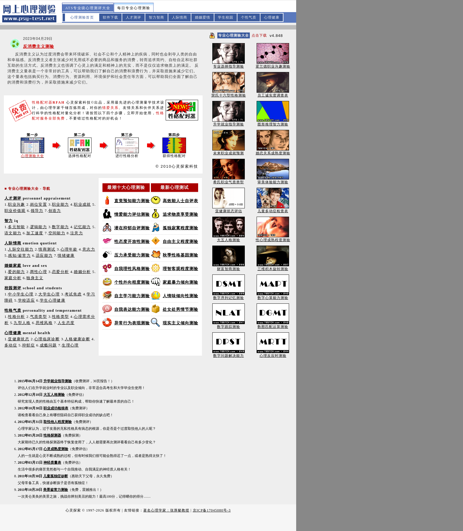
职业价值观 (15, 210)
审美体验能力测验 (273, 180)
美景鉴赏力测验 (55, 490)
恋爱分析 (60, 271)
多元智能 (16, 227)
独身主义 (34, 278)
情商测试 (46, 249)
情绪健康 (66, 255)
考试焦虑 (73, 294)
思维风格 (44, 323)
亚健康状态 (18, 339)
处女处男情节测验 (180, 309)
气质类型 (38, 316)
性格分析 (16, 316)
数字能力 (60, 227)
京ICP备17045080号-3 (212, 510)
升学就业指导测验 (57, 381)
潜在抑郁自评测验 (132, 228)
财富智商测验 (228, 267)
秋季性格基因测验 (180, 255)
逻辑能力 (38, 227)
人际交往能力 (20, 249)
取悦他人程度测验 (57, 422)
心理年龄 (69, 249)
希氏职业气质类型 (228, 180)
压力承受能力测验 (132, 255)
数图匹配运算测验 (273, 325)
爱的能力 (16, 271)
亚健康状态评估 (228, 209)
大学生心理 (49, 294)
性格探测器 (52, 435)
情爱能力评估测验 (132, 214)
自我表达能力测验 (132, 309)
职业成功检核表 (55, 408)
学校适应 (26, 300)
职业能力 (60, 204)
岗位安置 (38, 204)
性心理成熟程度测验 (273, 238)
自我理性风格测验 (132, 269)
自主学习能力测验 (132, 296)
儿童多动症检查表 (273, 209)
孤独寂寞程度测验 (180, 228)
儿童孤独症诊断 (55, 476)
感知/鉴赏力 (19, 255)
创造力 (54, 210)
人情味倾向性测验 (180, 296)
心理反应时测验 (273, 354)
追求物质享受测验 (180, 214)
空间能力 (56, 233)
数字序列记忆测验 (228, 296)
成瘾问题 (48, 345)
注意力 (76, 233)
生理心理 (70, 345)
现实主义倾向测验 (180, 323)
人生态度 (66, 323)
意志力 (88, 249)
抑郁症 (28, 345)
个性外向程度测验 (132, 282)
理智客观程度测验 (180, 269)
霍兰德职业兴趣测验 (273, 64)
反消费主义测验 (38, 46)
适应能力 (44, 255)
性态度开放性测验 (132, 241)
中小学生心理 (20, 294)
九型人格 (22, 323)
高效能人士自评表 (180, 201)
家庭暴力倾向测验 (180, 282)
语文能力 (12, 233)
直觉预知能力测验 (132, 201)
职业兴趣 (16, 204)
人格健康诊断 (77, 339)
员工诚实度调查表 (273, 93)
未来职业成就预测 (228, 151)
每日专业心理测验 (133, 8)
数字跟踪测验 (228, 325)
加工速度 (34, 233)
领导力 (37, 210)
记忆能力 (82, 227)
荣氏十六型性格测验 (228, 93)
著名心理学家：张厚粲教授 (166, 510)
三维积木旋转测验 (273, 267)
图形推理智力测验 (273, 122)
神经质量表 (52, 462)
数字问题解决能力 (228, 354)
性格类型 (60, 316)
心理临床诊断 (47, 339)
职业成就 (82, 204)
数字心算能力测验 (273, 296)
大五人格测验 (54, 395)
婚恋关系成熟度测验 (273, 151)
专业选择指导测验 (228, 64)
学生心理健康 (52, 300)
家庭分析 (12, 278)
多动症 (10, 345)
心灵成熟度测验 (55, 449)
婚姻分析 (82, 271)
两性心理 (38, 271)
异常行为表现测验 (132, 323)
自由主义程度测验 (180, 241)
